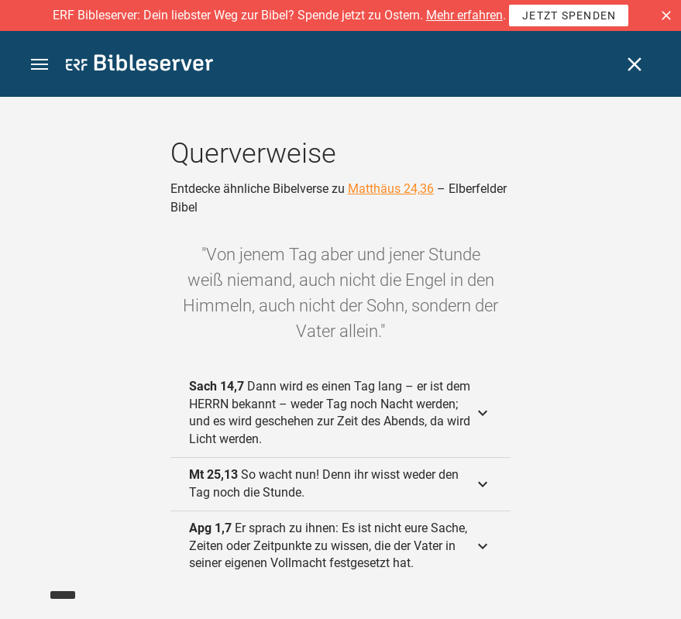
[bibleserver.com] (139, 65)
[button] (666, 15)
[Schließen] (634, 64)
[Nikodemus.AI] (36, 585)
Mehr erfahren (464, 15)
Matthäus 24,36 (391, 188)
